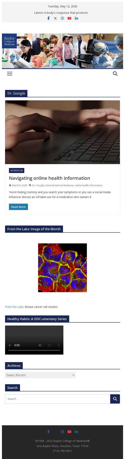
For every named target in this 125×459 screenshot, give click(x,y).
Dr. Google (38, 185)
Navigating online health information (49, 178)
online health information (88, 185)
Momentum (16, 170)
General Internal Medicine (59, 185)
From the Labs (14, 307)
